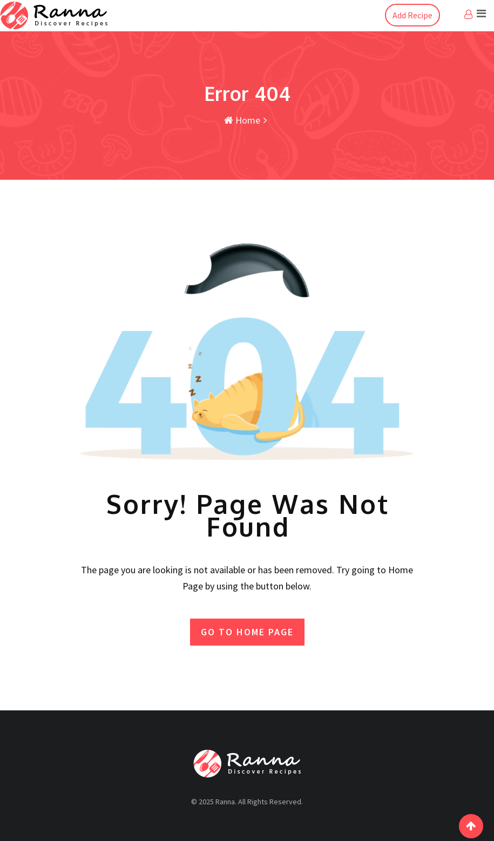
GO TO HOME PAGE (247, 632)
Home (242, 120)
